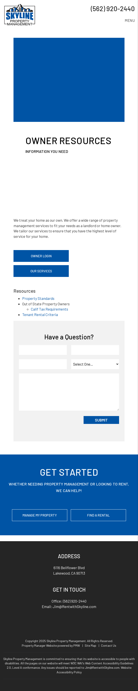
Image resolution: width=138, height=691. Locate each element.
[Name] (43, 350)
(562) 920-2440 (113, 8)
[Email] (95, 350)
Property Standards (38, 298)
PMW (76, 645)
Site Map (90, 645)
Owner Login (41, 256)
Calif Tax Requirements (49, 309)
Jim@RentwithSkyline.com (74, 606)
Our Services (41, 271)
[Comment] (69, 392)
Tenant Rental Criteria (40, 314)
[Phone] (43, 364)
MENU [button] (130, 20)
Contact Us (108, 645)
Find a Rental (98, 515)
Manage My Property (39, 515)
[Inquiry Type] (95, 364)
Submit (101, 420)
